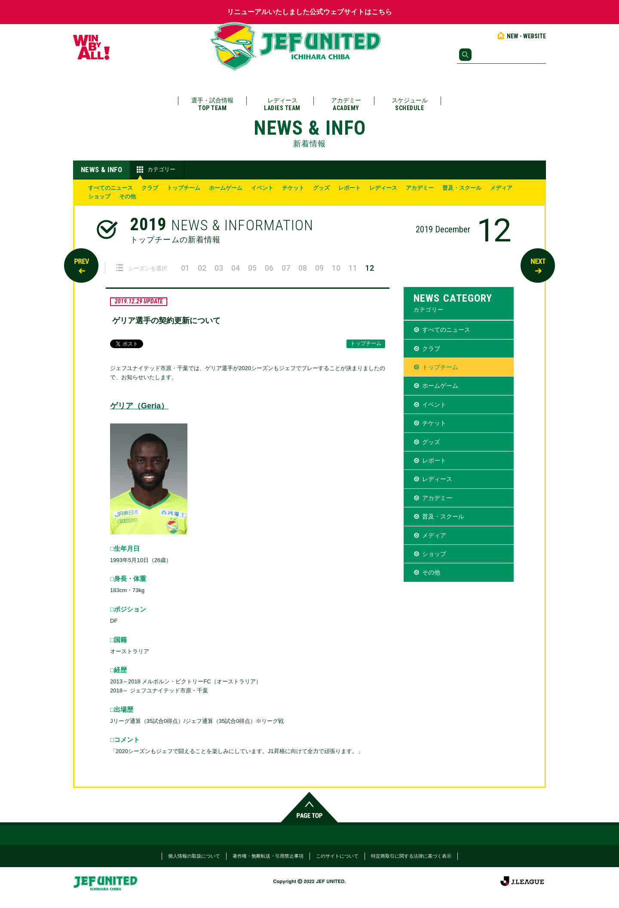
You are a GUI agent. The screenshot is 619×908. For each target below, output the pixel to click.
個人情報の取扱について (194, 856)
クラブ (149, 188)
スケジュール (410, 104)
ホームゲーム (225, 188)
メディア (501, 188)
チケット (293, 188)
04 (235, 267)
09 (319, 267)
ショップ (99, 196)
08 (302, 267)
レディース (282, 104)
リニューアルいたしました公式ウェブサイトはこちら (309, 11)
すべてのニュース (110, 188)
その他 (127, 196)
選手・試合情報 (212, 104)
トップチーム (183, 188)
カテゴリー (155, 169)
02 (202, 267)
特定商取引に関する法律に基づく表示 (411, 856)
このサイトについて (337, 856)
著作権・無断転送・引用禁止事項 (268, 856)
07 (286, 267)
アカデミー (346, 104)
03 (219, 267)
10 (336, 267)
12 (369, 267)
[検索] (501, 54)
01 (185, 267)
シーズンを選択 (141, 268)
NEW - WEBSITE (521, 36)
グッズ (321, 188)
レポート (349, 188)
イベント (262, 188)
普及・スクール (461, 188)
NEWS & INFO (102, 169)
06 (269, 267)
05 (252, 267)
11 (353, 267)
